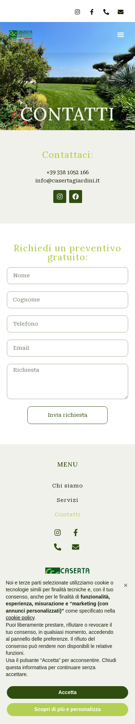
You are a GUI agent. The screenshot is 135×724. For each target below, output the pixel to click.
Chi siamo (67, 485)
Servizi (67, 500)
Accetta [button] (67, 692)
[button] (120, 34)
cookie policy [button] (20, 618)
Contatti (67, 514)
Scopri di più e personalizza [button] (67, 709)
